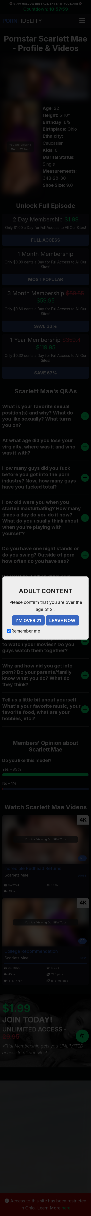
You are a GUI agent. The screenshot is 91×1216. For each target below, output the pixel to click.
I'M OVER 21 (28, 620)
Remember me (25, 630)
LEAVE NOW (62, 620)
